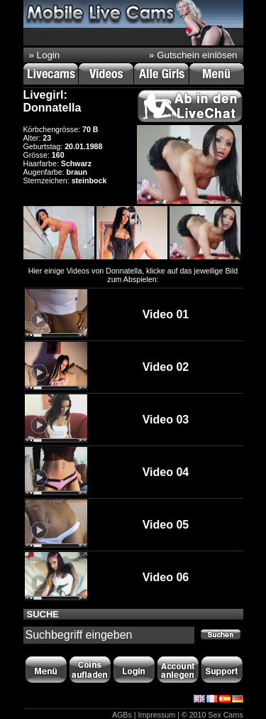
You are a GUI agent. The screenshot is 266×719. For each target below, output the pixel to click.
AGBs (122, 714)
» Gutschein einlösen (193, 55)
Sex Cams (225, 714)
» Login (44, 55)
